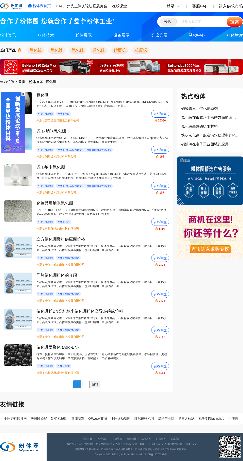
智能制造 (77, 418)
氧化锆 (57, 50)
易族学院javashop (211, 418)
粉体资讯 (8, 35)
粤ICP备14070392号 (155, 454)
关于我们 (102, 439)
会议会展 (159, 35)
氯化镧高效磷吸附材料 (199, 126)
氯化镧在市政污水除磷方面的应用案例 (210, 117)
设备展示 (121, 35)
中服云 (233, 418)
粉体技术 (46, 35)
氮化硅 (78, 50)
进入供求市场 (231, 6)
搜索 (235, 21)
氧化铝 (36, 50)
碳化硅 (99, 50)
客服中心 (200, 6)
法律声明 (146, 439)
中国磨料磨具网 (15, 418)
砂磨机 (120, 50)
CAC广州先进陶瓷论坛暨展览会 (81, 6)
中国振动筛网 (120, 418)
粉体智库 (235, 35)
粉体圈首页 (39, 6)
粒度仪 (141, 50)
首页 (22, 82)
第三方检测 (186, 418)
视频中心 (197, 35)
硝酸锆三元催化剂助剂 (199, 108)
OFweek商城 (97, 418)
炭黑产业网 (166, 418)
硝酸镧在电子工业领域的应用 (205, 144)
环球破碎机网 (144, 418)
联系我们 (175, 439)
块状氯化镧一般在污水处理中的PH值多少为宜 (210, 135)
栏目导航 (117, 439)
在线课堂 (119, 6)
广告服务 (161, 439)
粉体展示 (84, 35)
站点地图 (88, 439)
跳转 (95, 384)
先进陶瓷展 (39, 418)
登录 (170, 6)
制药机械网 (59, 418)
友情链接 (131, 439)
